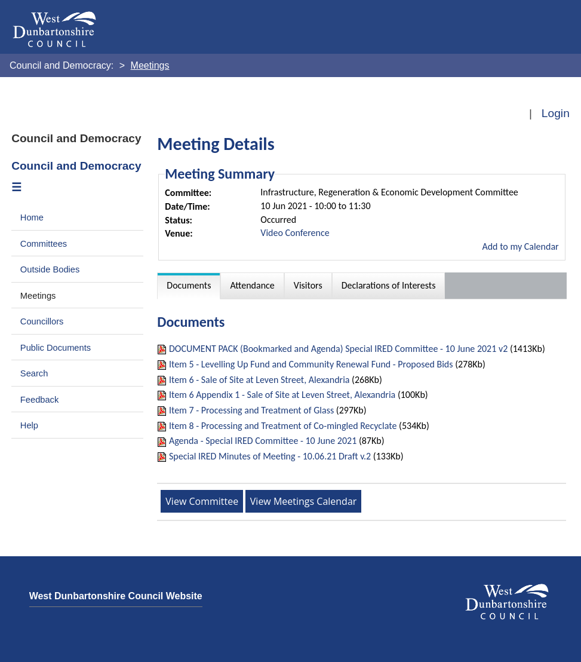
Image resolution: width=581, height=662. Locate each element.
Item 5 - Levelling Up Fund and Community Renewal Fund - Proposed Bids (311, 364)
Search (34, 373)
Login (556, 113)
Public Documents (55, 348)
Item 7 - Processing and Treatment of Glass (251, 410)
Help (29, 425)
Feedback (39, 399)
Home (32, 217)
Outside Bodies (50, 269)
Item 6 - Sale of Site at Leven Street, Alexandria (259, 379)
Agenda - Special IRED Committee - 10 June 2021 (262, 440)
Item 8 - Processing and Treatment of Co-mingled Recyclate (283, 425)
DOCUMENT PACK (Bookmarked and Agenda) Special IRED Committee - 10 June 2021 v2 (338, 348)
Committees (43, 244)
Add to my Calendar (520, 246)
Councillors (42, 321)
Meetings (38, 296)
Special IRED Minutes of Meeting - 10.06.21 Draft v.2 (270, 456)
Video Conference (294, 232)
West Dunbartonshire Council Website (115, 596)
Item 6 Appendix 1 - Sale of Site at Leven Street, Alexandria (282, 394)
